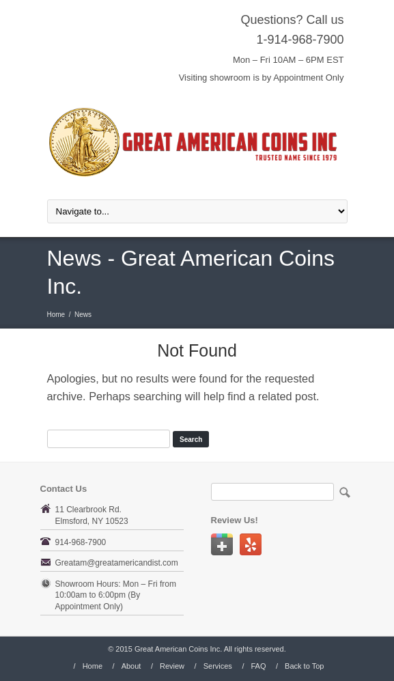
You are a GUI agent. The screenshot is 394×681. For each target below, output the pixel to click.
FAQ (258, 666)
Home (56, 314)
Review (172, 666)
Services (217, 666)
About (131, 666)
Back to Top (304, 666)
